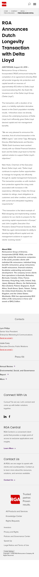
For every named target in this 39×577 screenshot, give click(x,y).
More (2, 379)
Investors (7, 527)
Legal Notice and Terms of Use (16, 545)
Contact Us (9, 480)
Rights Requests (13, 520)
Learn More (10, 448)
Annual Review (6, 366)
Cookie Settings (9, 551)
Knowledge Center (14, 516)
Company (14, 11)
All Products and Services (17, 511)
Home (6, 11)
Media (23, 11)
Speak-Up (8, 541)
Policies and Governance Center (17, 536)
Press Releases (9, 13)
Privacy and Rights (11, 532)
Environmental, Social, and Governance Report (17, 372)
